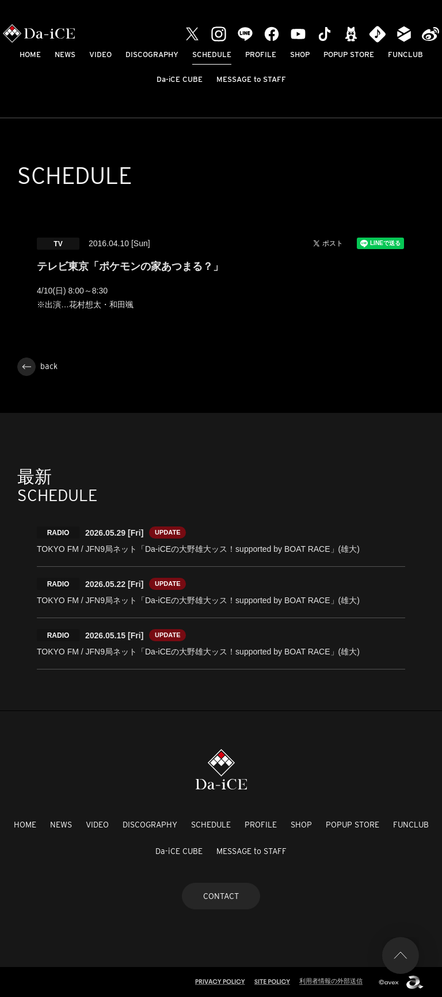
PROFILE (260, 54)
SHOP (300, 54)
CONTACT (221, 896)
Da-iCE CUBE (180, 79)
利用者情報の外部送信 (331, 980)
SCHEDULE (211, 54)
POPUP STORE (348, 54)
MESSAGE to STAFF (251, 79)
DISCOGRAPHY (151, 54)
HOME (30, 54)
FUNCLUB (405, 54)
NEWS (65, 54)
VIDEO (100, 54)
